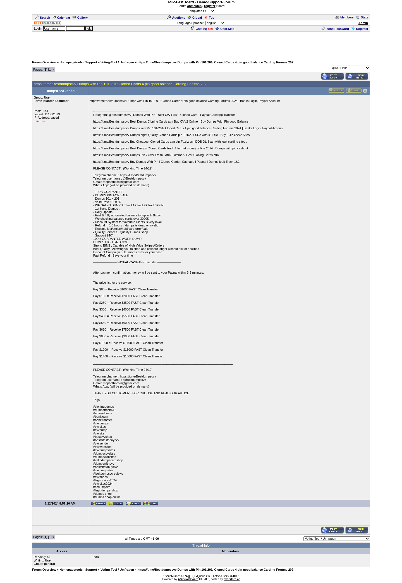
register (209, 6)
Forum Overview (44, 62)
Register (359, 28)
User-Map (225, 28)
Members (345, 17)
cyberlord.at (232, 579)
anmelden (194, 6)
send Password (335, 28)
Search (42, 17)
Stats (362, 17)
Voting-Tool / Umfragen (117, 62)
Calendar (61, 17)
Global (195, 17)
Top (209, 17)
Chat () (199, 28)
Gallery (80, 17)
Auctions (176, 17)
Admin (363, 23)
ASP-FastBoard (188, 579)
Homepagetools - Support (78, 62)
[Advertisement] (201, 44)
